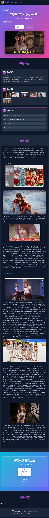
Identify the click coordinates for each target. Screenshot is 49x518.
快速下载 (19, 27)
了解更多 (30, 27)
